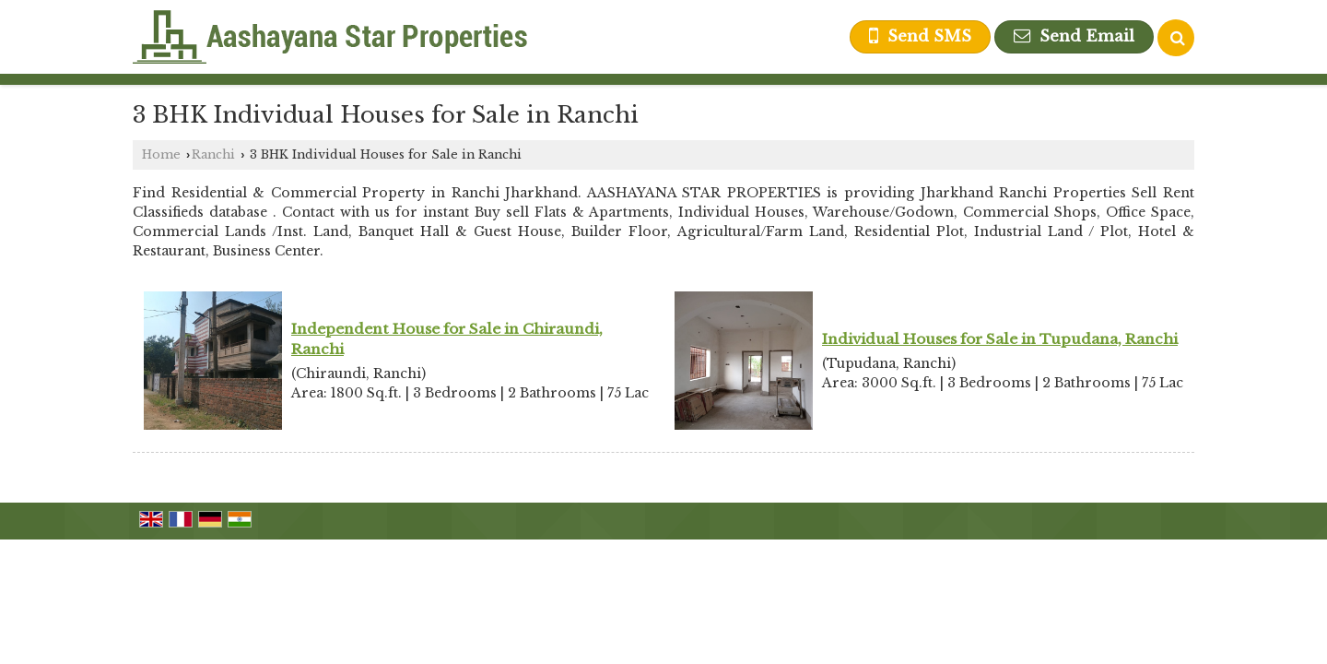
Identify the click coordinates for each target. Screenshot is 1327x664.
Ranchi (213, 154)
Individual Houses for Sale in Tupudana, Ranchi (1000, 339)
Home (161, 154)
